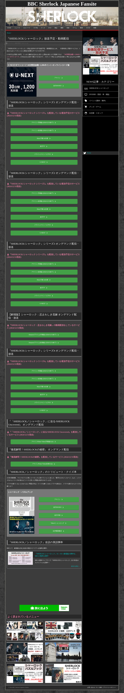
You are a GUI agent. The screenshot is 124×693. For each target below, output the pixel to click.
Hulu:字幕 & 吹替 (44, 138)
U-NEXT (44, 162)
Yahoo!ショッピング (59, 523)
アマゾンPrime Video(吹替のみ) (44, 464)
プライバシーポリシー (109, 687)
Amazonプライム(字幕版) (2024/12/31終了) (44, 335)
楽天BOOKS (58, 86)
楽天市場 (58, 515)
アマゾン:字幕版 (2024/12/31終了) (44, 122)
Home (9, 33)
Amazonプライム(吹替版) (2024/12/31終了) (44, 343)
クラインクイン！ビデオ (44, 154)
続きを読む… (75, 566)
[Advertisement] (62, 587)
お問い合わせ (91, 687)
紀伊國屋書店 (59, 531)
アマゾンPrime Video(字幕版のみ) (44, 441)
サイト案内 (99, 687)
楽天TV (44, 146)
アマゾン (58, 78)
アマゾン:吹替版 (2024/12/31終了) (44, 130)
